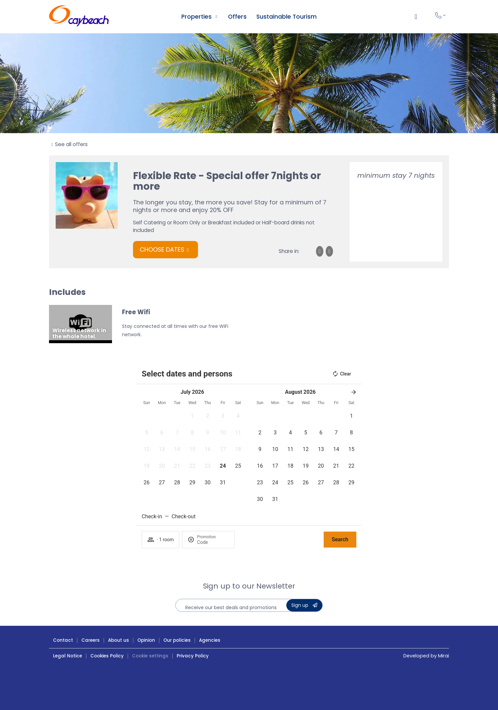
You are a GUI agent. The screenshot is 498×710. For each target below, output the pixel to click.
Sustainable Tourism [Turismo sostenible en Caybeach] (286, 17)
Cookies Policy (107, 656)
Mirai (443, 655)
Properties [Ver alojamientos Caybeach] (196, 17)
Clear (341, 373)
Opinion (146, 640)
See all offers (71, 144)
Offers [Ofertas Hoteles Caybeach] (237, 17)
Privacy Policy (193, 656)
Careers (90, 640)
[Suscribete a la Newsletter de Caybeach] (304, 605)
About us (118, 640)
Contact (63, 640)
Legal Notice (67, 656)
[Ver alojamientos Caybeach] (216, 17)
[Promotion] (213, 542)
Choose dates (162, 249)
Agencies (209, 640)
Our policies (177, 640)
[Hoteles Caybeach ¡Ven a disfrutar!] (79, 16)
